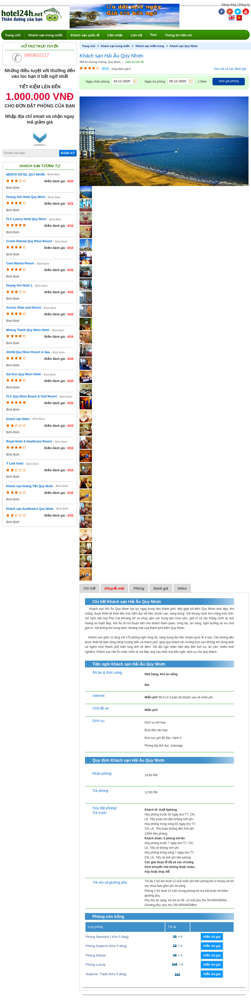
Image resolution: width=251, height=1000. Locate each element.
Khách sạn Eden (18, 419)
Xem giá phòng (229, 81)
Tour (153, 35)
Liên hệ (136, 35)
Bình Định (53, 174)
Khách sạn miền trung (149, 46)
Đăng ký (244, 4)
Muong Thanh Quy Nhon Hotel (27, 330)
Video (182, 588)
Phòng (138, 588)
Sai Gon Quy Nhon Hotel (23, 374)
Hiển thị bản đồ (134, 61)
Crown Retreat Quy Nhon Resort (29, 241)
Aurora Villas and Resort (23, 307)
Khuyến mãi (115, 588)
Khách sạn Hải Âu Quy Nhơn (111, 55)
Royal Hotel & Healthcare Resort (29, 441)
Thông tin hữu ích (178, 35)
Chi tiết (89, 588)
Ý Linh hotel (14, 463)
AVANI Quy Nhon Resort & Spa (28, 352)
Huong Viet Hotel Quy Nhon (25, 197)
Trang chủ (12, 35)
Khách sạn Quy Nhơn (184, 46)
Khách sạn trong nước (45, 35)
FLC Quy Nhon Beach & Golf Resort (31, 396)
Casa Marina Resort (20, 263)
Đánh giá (161, 588)
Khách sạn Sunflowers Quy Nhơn (29, 509)
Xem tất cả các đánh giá (230, 69)
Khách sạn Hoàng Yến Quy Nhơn (29, 486)
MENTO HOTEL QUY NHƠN (25, 174)
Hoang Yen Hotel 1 (19, 285)
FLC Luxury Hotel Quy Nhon (26, 219)
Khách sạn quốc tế (85, 35)
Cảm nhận (115, 35)
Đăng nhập (229, 4)
